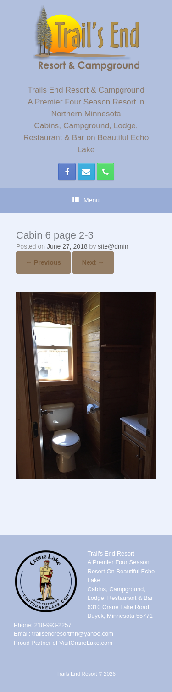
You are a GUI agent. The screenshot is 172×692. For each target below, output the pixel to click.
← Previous (43, 262)
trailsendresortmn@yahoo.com (72, 633)
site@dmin (113, 246)
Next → (93, 262)
